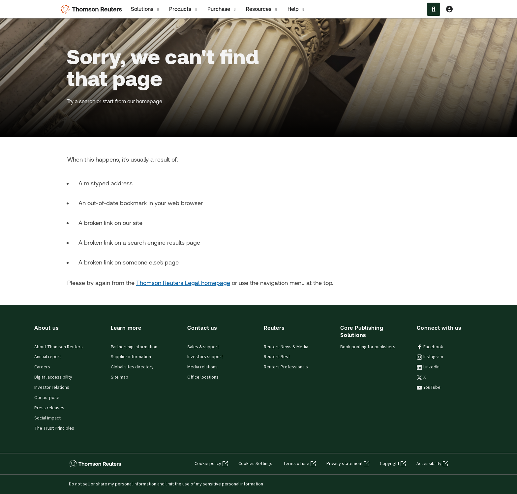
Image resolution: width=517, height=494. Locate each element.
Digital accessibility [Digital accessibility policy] (53, 377)
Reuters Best (277, 357)
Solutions (145, 9)
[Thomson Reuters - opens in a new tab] (96, 464)
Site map (119, 377)
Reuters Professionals (286, 367)
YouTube (429, 387)
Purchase (222, 9)
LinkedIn (428, 367)
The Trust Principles (54, 428)
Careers (42, 367)
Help (296, 9)
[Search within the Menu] (433, 9)
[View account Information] (449, 9)
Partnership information (134, 347)
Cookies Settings (255, 464)
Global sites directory (132, 367)
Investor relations (51, 387)
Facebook (430, 347)
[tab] (145, 9)
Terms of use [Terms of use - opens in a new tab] (299, 464)
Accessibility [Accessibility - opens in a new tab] (432, 464)
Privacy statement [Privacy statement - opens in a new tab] (347, 464)
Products (183, 9)
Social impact (47, 418)
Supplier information (131, 357)
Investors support (205, 357)
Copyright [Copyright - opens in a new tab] (393, 464)
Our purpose (46, 398)
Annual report (47, 357)
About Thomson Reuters (58, 347)
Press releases (49, 408)
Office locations (203, 377)
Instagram (430, 357)
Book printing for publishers (367, 347)
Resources (262, 9)
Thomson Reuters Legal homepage (183, 282)
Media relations (202, 367)
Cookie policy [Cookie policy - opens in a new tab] (211, 464)
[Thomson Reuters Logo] (93, 9)
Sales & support (203, 347)
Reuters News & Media (286, 347)
